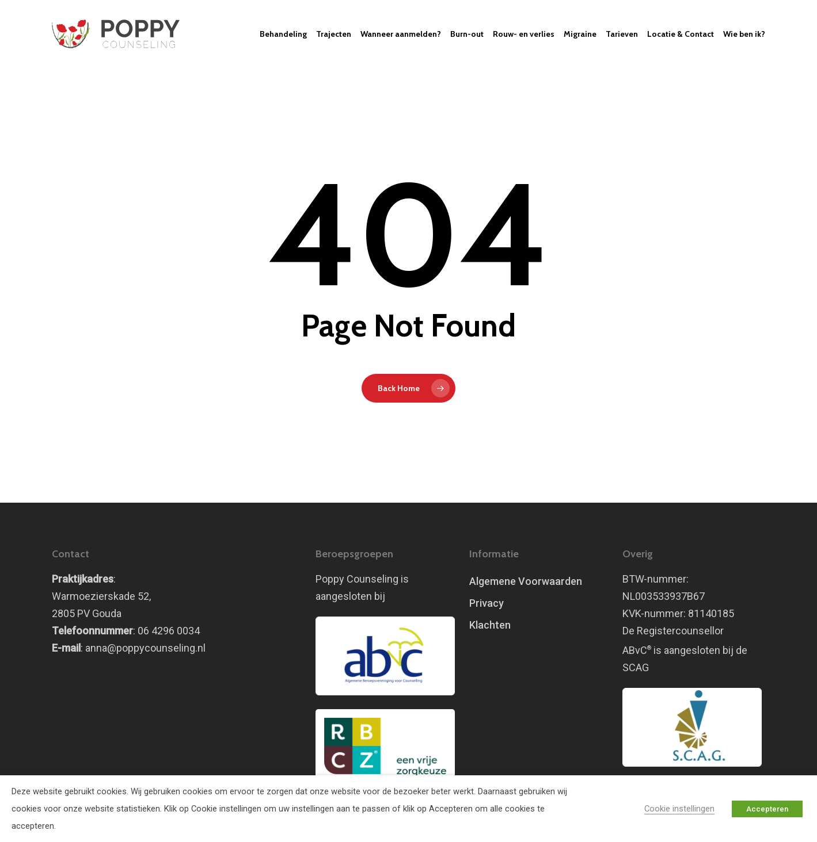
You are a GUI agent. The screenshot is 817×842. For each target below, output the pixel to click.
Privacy (486, 603)
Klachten (490, 625)
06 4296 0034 (169, 631)
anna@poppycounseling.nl (145, 648)
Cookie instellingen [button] (679, 808)
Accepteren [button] (767, 809)
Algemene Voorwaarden (525, 581)
